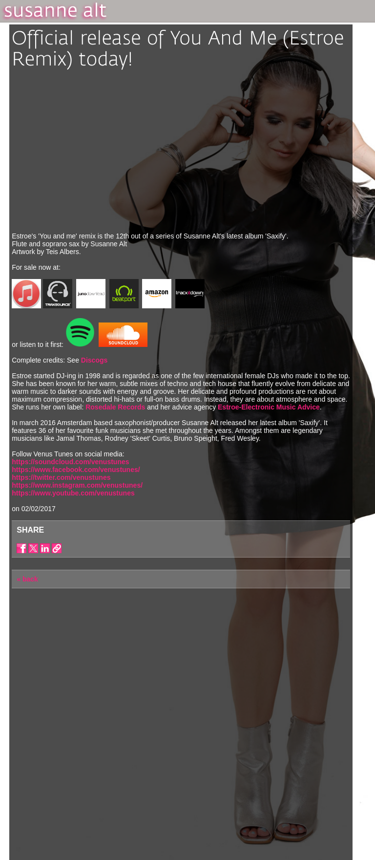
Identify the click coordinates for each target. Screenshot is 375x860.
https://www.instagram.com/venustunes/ (77, 485)
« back (27, 579)
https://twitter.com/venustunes (61, 477)
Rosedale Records (116, 407)
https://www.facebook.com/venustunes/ (76, 469)
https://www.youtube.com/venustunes (73, 493)
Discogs (94, 360)
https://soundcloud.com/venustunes (70, 462)
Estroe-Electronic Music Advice (269, 407)
